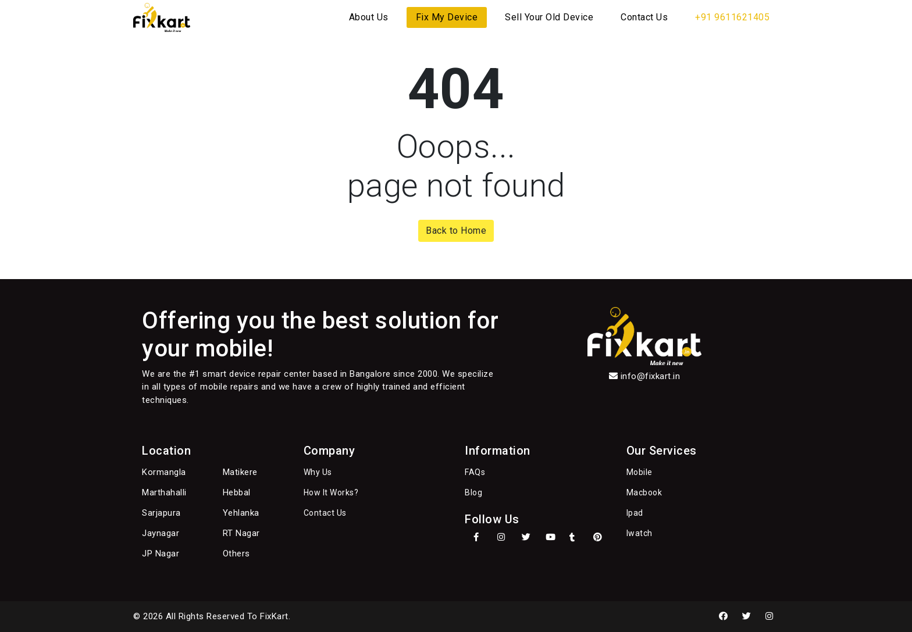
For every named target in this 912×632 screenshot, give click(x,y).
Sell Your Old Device (549, 17)
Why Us (318, 472)
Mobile (639, 472)
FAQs (475, 472)
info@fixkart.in (651, 376)
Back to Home (456, 230)
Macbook (644, 492)
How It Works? (331, 492)
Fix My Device (447, 17)
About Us (369, 17)
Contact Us (644, 17)
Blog (473, 492)
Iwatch (639, 533)
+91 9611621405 (732, 17)
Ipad (634, 512)
